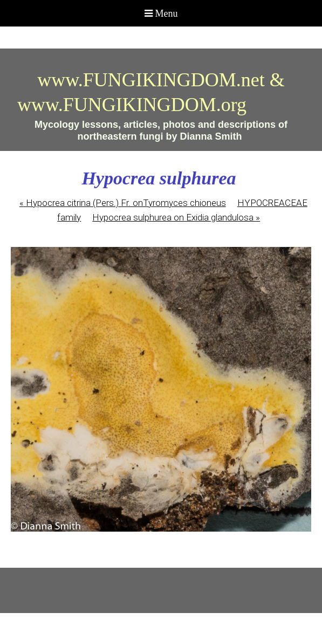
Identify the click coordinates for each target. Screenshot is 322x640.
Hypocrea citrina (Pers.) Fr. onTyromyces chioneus (122, 202)
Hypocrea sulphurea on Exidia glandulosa (176, 217)
